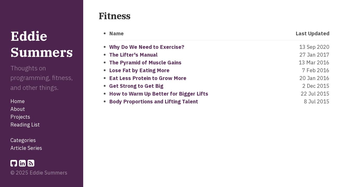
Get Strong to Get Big (136, 85)
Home (17, 101)
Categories (23, 140)
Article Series (26, 147)
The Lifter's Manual (133, 54)
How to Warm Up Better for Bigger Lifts (158, 93)
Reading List (25, 124)
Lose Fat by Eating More (139, 70)
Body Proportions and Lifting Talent (153, 101)
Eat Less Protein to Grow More (147, 78)
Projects (20, 116)
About (17, 108)
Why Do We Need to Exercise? (146, 46)
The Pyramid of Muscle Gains (145, 62)
